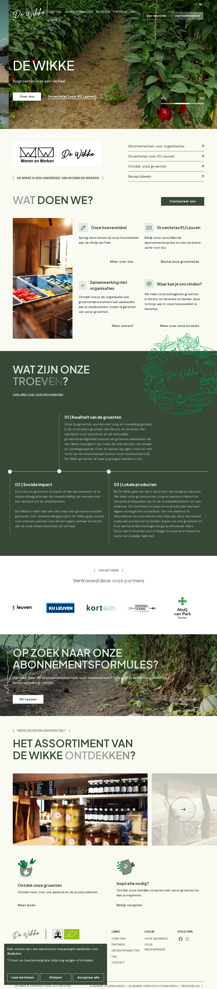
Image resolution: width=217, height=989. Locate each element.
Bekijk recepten (129, 905)
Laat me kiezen (23, 977)
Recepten (103, 12)
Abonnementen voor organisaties (156, 146)
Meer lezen (27, 905)
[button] (183, 809)
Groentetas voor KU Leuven (151, 156)
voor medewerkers (187, 15)
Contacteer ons (183, 201)
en (195, 4)
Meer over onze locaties (179, 326)
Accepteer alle (88, 977)
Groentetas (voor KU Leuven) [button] (72, 96)
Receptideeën (139, 176)
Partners (120, 12)
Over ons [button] (27, 96)
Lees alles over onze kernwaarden (38, 394)
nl (201, 4)
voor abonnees (156, 15)
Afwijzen (55, 977)
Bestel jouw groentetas (180, 261)
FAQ (132, 12)
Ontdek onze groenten (147, 166)
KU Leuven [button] (28, 699)
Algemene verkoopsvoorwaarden (152, 986)
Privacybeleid (190, 986)
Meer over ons (121, 261)
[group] (27, 607)
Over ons (54, 12)
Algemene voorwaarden (107, 986)
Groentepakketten (79, 12)
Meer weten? (122, 326)
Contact (53, 20)
